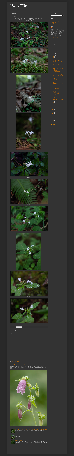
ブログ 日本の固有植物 (55, 21)
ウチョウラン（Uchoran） (57, 72)
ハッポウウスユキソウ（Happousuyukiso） (56, 71)
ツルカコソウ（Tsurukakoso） (57, 61)
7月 (53, 59)
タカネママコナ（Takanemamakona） (57, 98)
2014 (53, 115)
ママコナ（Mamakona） (56, 79)
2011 (53, 119)
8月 (53, 57)
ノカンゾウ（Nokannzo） (57, 64)
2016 (53, 112)
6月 (53, 101)
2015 (53, 113)
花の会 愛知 (54, 22)
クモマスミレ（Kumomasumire (57, 80)
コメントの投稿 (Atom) (15, 361)
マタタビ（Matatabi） (56, 82)
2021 (53, 48)
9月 (53, 56)
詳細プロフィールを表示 (55, 37)
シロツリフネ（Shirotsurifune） (20, 440)
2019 (53, 51)
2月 (53, 106)
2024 (53, 44)
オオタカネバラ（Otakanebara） (58, 76)
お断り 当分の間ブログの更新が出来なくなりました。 (58, 69)
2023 (53, 45)
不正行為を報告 (54, 128)
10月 (53, 55)
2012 (53, 117)
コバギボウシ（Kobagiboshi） (57, 65)
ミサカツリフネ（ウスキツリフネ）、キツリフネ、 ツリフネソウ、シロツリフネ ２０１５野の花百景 (31, 429)
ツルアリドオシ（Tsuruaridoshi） (58, 99)
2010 (53, 120)
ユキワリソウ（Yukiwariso (57, 87)
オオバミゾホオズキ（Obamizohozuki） (56, 93)
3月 (53, 105)
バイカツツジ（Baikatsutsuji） (57, 74)
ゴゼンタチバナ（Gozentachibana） (58, 89)
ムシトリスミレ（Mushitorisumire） (58, 75)
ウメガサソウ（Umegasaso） (57, 78)
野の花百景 (18, 6)
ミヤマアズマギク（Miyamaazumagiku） (57, 85)
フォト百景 (53, 23)
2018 (53, 109)
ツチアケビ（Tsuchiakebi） (57, 60)
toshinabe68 (54, 27)
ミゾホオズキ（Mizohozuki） (57, 91)
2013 (53, 116)
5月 (53, 102)
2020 (53, 49)
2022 (53, 47)
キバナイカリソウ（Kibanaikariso (58, 83)
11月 (53, 53)
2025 (53, 43)
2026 (53, 41)
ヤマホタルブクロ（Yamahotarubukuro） (17, 364)
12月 (53, 52)
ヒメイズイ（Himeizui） (56, 88)
